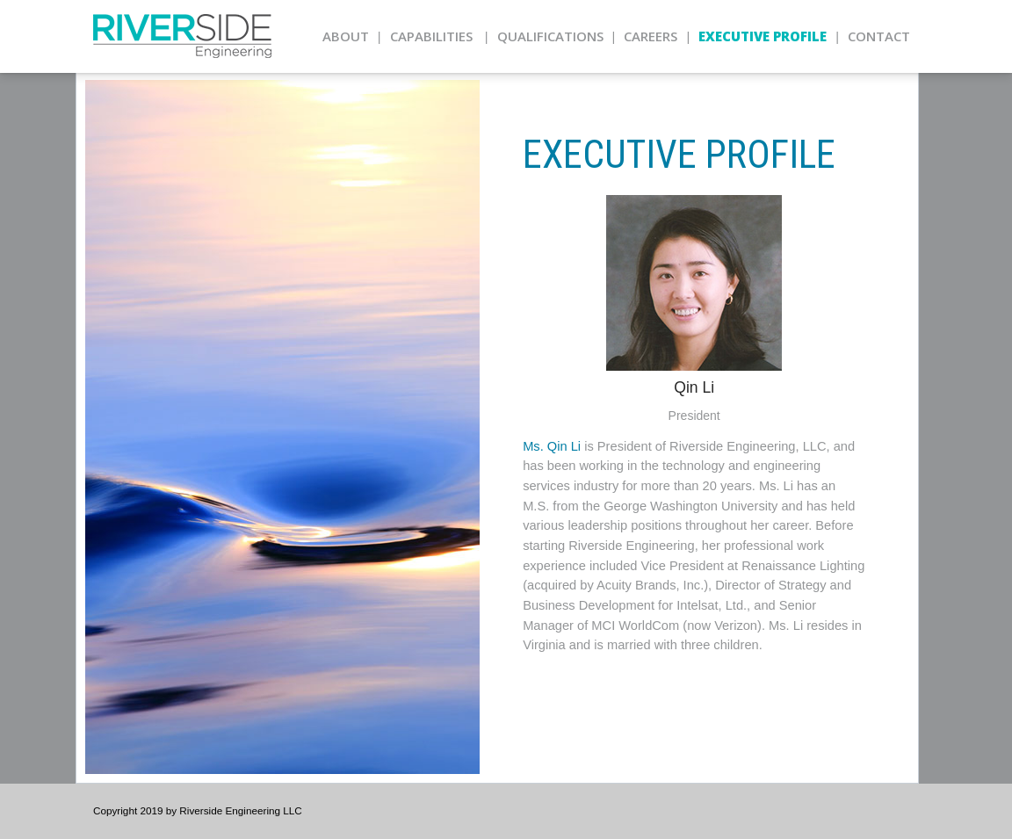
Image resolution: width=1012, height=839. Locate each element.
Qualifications (550, 36)
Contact (879, 36)
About (345, 36)
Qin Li (694, 387)
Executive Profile (762, 36)
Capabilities (431, 36)
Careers (650, 36)
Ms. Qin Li (552, 446)
